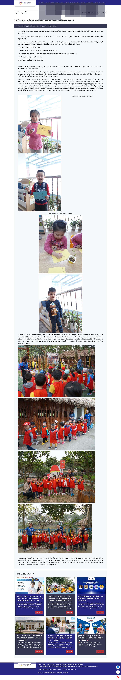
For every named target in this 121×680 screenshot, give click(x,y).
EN (103, 2)
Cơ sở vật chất (74, 2)
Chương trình (50, 2)
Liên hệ (96, 2)
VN (100, 2)
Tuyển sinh (89, 2)
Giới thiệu (41, 2)
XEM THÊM (38, 614)
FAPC (62, 2)
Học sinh (94, 12)
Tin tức (67, 2)
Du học (57, 2)
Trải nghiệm (102, 12)
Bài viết (82, 2)
